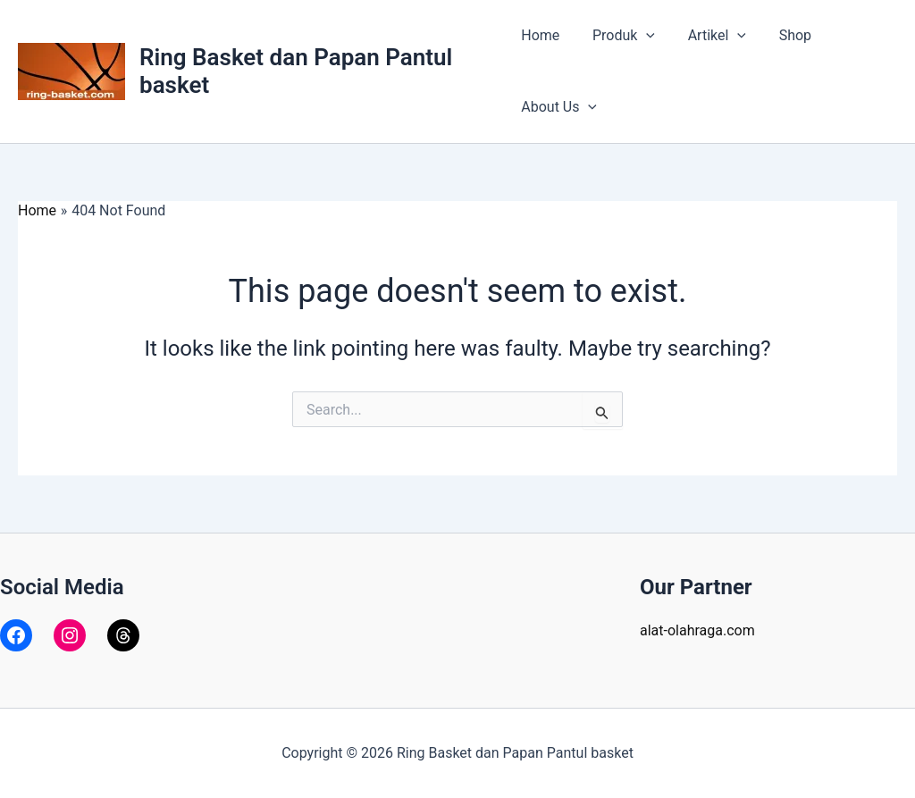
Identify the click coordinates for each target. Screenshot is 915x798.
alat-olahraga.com (697, 630)
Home (540, 35)
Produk (619, 35)
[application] (642, 35)
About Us (559, 107)
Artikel (708, 35)
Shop (783, 35)
